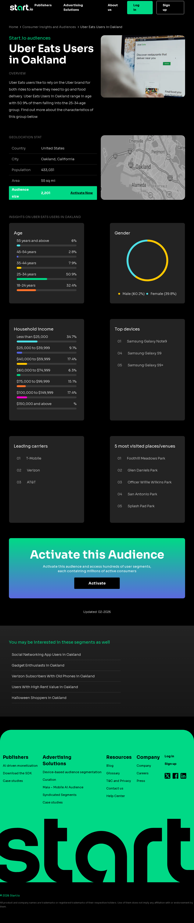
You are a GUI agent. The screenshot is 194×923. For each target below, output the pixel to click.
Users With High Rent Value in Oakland (45, 687)
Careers (143, 773)
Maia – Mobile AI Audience (63, 787)
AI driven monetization (20, 766)
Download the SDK (17, 773)
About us (113, 7)
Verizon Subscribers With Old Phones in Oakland (53, 676)
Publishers (43, 5)
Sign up (166, 7)
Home (13, 27)
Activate (97, 583)
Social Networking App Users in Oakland (46, 655)
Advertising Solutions (73, 7)
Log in (136, 7)
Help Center (115, 796)
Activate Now (81, 193)
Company (146, 757)
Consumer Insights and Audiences (49, 27)
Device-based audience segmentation (72, 772)
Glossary (113, 773)
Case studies (13, 781)
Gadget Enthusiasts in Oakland (38, 665)
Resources (117, 757)
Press (141, 781)
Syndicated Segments (60, 795)
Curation (49, 780)
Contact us (114, 788)
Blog (109, 766)
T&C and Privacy (118, 781)
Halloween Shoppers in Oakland (39, 698)
